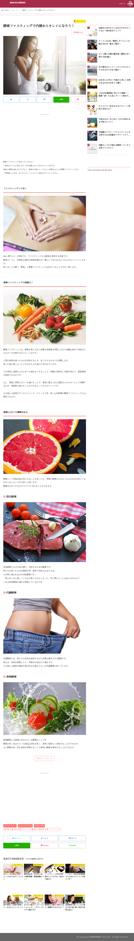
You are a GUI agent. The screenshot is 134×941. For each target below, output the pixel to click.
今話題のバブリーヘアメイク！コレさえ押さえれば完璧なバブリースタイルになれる (114, 133)
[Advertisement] (44, 134)
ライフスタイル (26, 825)
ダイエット (25, 829)
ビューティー (11, 825)
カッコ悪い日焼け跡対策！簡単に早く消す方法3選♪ (114, 55)
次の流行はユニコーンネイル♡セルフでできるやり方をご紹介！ (114, 68)
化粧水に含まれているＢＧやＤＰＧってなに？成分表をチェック (114, 29)
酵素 (42, 829)
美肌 (7, 829)
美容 (15, 829)
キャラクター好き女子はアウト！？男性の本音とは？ (114, 107)
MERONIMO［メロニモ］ (100, 937)
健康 (35, 829)
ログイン (122, 4)
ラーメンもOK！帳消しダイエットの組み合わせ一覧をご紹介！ (114, 42)
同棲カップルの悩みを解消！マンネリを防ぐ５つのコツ (114, 146)
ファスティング (54, 829)
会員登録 (130, 4)
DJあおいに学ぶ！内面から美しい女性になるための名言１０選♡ (115, 81)
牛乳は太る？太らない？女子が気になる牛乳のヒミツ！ (114, 120)
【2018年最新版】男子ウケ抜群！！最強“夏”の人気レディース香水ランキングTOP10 (114, 94)
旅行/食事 (40, 825)
